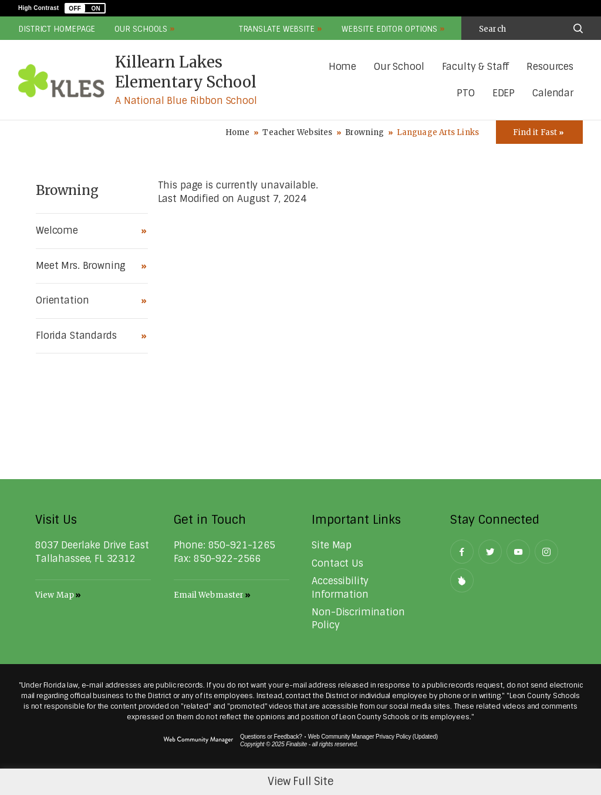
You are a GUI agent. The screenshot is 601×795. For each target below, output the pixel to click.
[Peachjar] (462, 580)
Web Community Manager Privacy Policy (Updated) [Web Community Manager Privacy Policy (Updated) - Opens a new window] (373, 736)
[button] (85, 8)
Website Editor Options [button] (389, 29)
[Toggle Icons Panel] (539, 132)
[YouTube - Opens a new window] (518, 552)
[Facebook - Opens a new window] (462, 552)
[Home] (342, 67)
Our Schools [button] (140, 29)
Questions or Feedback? (271, 736)
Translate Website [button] (277, 29)
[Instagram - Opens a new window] (546, 552)
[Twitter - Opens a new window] (490, 552)
